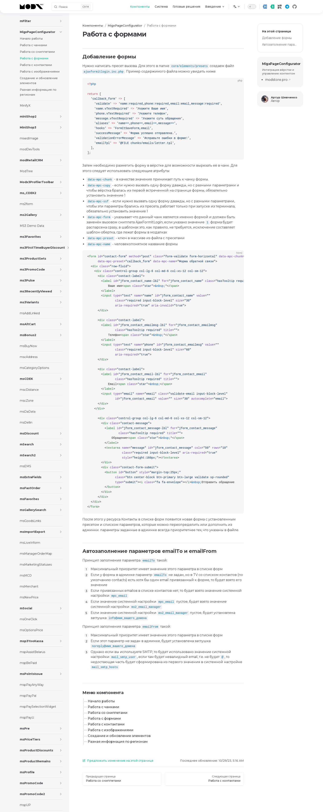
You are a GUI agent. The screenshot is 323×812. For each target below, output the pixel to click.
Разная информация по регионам (118, 742)
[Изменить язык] (237, 6)
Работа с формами (104, 718)
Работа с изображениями (110, 730)
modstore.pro (276, 80)
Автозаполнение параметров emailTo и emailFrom (280, 44)
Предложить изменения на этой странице (117, 761)
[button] (60, 21)
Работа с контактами (106, 724)
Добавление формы (277, 38)
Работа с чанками (103, 707)
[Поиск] (72, 6)
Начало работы (101, 701)
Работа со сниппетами (108, 713)
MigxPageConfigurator (280, 64)
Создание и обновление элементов (119, 736)
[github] (294, 6)
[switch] (252, 6)
